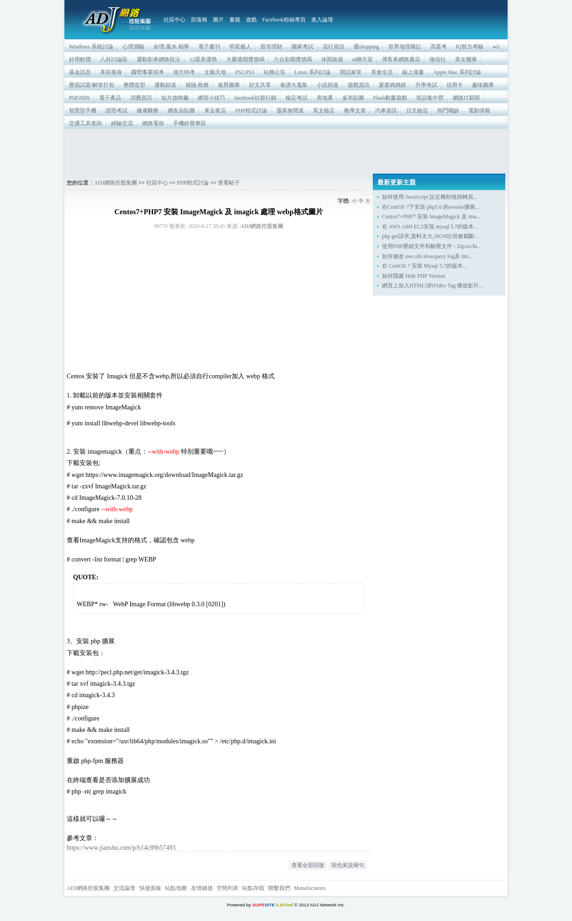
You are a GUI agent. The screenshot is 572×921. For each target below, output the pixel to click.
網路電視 (153, 123)
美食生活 (382, 72)
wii (496, 46)
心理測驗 (133, 46)
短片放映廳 (175, 98)
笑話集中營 (430, 98)
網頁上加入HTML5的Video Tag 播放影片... (432, 285)
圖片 (218, 19)
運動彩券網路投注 (158, 59)
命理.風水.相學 (171, 46)
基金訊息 (80, 72)
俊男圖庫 (229, 85)
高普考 (438, 46)
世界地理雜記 (404, 46)
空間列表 (227, 888)
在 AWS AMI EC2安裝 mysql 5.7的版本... (430, 226)
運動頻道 (165, 85)
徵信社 (437, 59)
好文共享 (260, 85)
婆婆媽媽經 (392, 85)
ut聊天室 (362, 59)
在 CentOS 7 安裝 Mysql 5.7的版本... (424, 266)
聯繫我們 (279, 888)
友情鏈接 (202, 888)
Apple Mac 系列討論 (457, 72)
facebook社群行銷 (255, 98)
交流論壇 (124, 888)
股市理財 (271, 46)
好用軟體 (80, 59)
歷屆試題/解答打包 (91, 85)
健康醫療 (148, 110)
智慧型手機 (82, 110)
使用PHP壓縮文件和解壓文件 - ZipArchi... (431, 246)
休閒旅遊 (332, 59)
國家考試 (302, 46)
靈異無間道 (290, 110)
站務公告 (275, 72)
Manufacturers (310, 888)
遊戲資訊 (359, 85)
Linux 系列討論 (313, 72)
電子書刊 (209, 46)
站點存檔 (253, 888)
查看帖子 (229, 183)
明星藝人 (240, 46)
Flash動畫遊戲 (390, 98)
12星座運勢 (203, 59)
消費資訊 (141, 98)
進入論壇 (322, 19)
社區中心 (174, 19)
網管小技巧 (211, 98)
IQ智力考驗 (470, 46)
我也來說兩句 (347, 865)
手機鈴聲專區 (189, 123)
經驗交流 (122, 123)
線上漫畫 (413, 72)
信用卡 (454, 85)
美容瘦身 (111, 72)
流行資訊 (333, 46)
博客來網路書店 (401, 59)
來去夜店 (215, 110)
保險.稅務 (197, 85)
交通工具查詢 (85, 123)
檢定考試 (296, 98)
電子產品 (110, 98)
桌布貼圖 (353, 98)
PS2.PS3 (244, 72)
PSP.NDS (79, 98)
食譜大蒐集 (293, 85)
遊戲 (251, 19)
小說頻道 (328, 85)
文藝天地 (215, 72)
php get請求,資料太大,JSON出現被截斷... (430, 236)
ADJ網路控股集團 (115, 183)
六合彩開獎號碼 (293, 59)
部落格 (199, 19)
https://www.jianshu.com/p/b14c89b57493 (121, 847)
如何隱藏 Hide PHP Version (413, 276)
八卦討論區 (113, 59)
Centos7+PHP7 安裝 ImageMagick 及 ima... (431, 216)
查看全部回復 (307, 865)
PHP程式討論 (251, 110)
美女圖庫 (466, 59)
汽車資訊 (386, 110)
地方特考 (184, 72)
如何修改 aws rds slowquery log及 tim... (427, 256)
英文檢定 (324, 110)
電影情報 (479, 110)
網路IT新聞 (466, 98)
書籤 (234, 19)
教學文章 (355, 110)
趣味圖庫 (483, 85)
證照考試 (116, 110)
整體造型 (134, 85)
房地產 (325, 98)
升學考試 (426, 85)
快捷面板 (150, 888)
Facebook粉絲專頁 (284, 19)
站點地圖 (176, 888)
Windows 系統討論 (91, 46)
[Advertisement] (286, 151)
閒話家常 (351, 72)
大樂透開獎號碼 (245, 59)
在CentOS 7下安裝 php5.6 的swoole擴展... (430, 207)
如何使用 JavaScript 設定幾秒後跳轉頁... (429, 197)
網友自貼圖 (181, 110)
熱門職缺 (448, 110)
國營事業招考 (147, 72)
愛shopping (366, 46)
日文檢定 (417, 110)
